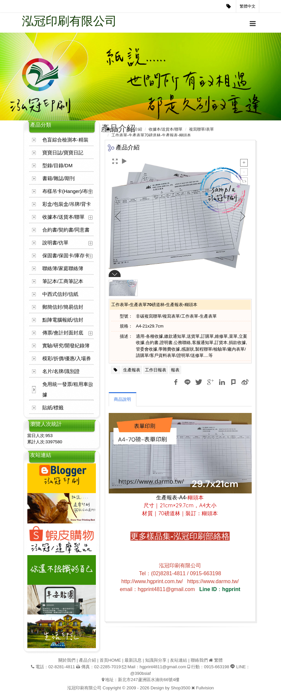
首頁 (115, 129)
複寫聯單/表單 (201, 129)
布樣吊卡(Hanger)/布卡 (67, 191)
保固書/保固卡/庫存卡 (66, 255)
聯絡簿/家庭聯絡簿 (62, 268)
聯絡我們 (199, 660)
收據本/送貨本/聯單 (63, 217)
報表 (175, 369)
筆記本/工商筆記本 (62, 281)
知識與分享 (155, 660)
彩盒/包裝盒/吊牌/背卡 (66, 204)
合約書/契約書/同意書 (66, 230)
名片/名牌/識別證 (61, 371)
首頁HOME (110, 660)
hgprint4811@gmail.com (163, 666)
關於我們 (66, 660)
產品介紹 (134, 129)
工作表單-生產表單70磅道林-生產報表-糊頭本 (151, 135)
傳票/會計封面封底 (62, 332)
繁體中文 (248, 6)
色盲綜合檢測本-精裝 (65, 139)
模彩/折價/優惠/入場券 (66, 358)
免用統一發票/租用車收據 (67, 389)
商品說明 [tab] (122, 399)
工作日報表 (155, 369)
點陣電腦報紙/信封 (62, 320)
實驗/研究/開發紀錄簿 (66, 345)
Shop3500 (180, 687)
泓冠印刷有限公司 (69, 21)
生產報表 (131, 369)
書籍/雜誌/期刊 (58, 178)
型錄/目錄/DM (57, 165)
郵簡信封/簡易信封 (62, 307)
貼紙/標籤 (53, 407)
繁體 (218, 660)
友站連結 (178, 660)
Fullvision (205, 687)
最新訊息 (133, 660)
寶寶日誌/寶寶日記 (62, 152)
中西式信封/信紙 (60, 294)
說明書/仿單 (55, 242)
